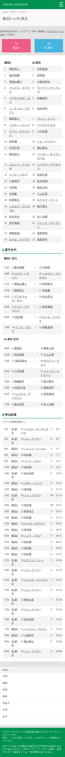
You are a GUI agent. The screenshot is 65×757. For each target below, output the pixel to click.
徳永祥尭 (42, 108)
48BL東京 (48, 45)
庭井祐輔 (14, 75)
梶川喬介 (42, 206)
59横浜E (16, 45)
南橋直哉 (14, 233)
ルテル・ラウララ (19, 239)
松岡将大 (14, 199)
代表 (5, 689)
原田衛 (41, 75)
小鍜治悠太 (43, 81)
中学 (5, 710)
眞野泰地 (42, 233)
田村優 (13, 141)
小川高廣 (42, 131)
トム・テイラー (46, 141)
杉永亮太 (14, 216)
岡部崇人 (14, 68)
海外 (5, 696)
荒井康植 (14, 222)
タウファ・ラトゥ (47, 199)
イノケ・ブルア (18, 174)
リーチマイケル (46, 124)
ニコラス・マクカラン (36, 579)
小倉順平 (14, 181)
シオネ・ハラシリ (19, 124)
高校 (5, 683)
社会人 (6, 703)
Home (5, 12)
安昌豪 (13, 193)
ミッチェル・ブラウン (35, 629)
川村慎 (13, 187)
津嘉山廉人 (15, 81)
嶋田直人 (14, 118)
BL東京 (36, 62)
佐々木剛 (42, 216)
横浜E (7, 62)
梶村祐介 (14, 154)
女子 (5, 716)
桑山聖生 (42, 147)
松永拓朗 (42, 181)
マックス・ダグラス (34, 523)
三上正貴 (42, 193)
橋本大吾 (42, 187)
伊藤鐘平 (42, 98)
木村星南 (42, 68)
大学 (5, 676)
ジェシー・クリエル (35, 448)
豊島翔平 (42, 239)
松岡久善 (42, 174)
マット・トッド (46, 118)
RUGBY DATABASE (15, 4)
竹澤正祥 (14, 147)
